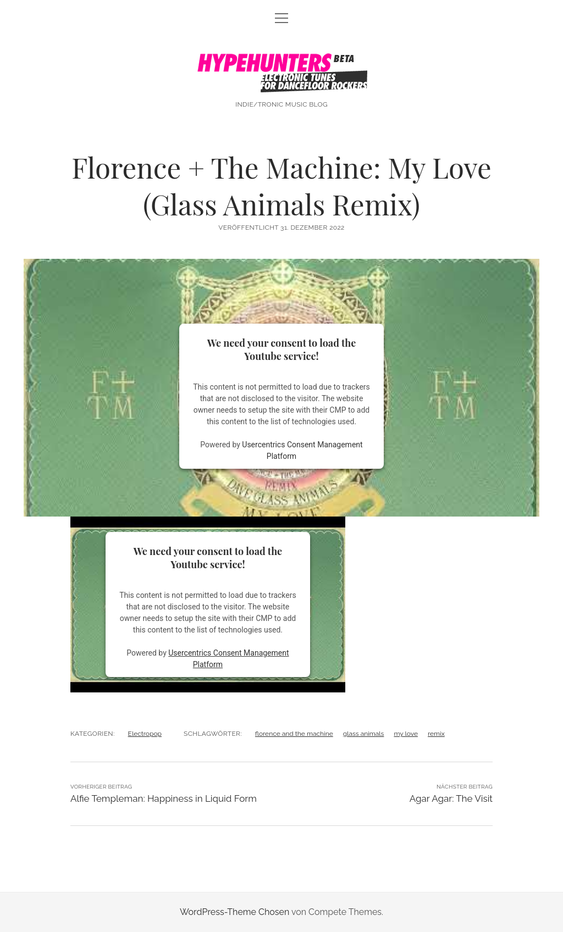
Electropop (145, 733)
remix (436, 733)
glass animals (363, 733)
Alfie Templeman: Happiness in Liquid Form (163, 798)
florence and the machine (294, 733)
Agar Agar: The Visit (451, 798)
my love (406, 733)
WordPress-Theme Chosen (234, 912)
